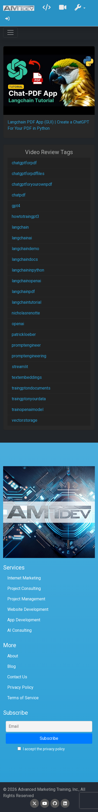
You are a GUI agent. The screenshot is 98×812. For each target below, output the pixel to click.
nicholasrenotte (26, 313)
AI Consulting (19, 630)
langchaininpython (28, 270)
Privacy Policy (20, 687)
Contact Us (17, 676)
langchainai (22, 237)
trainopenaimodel (27, 409)
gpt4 (16, 205)
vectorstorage (24, 420)
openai (18, 323)
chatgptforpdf (24, 162)
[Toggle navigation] (10, 32)
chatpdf (19, 195)
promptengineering (29, 355)
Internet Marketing (24, 578)
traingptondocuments (31, 388)
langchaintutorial (26, 302)
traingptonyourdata (29, 398)
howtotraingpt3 (25, 216)
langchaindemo (25, 248)
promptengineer (26, 345)
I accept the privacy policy (41, 749)
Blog (11, 666)
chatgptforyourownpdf (32, 184)
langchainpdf (23, 291)
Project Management (26, 598)
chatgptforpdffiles (28, 173)
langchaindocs (25, 259)
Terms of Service (23, 697)
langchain (20, 227)
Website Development (27, 609)
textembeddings (27, 377)
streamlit (20, 366)
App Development (23, 619)
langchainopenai (26, 280)
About (12, 655)
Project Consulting (24, 588)
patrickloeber (24, 334)
